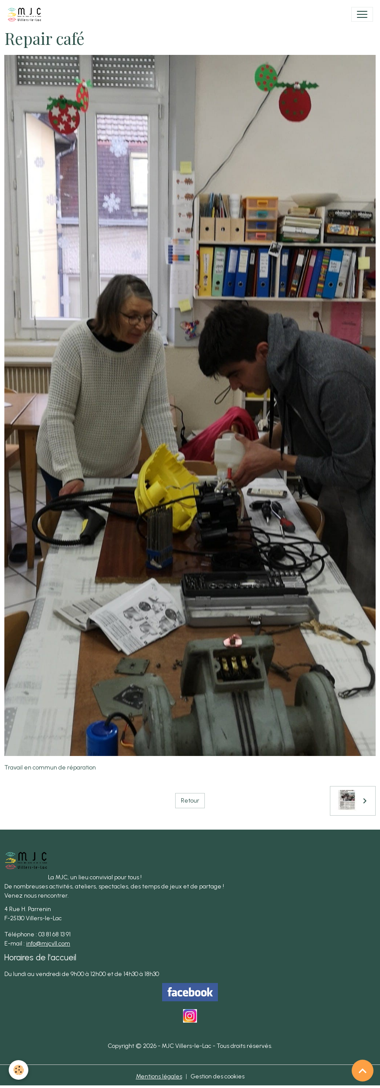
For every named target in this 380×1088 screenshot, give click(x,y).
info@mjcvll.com (48, 943)
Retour (190, 800)
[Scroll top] (362, 1070)
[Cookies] (18, 1070)
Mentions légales (159, 1076)
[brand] (26, 14)
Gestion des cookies (217, 1076)
